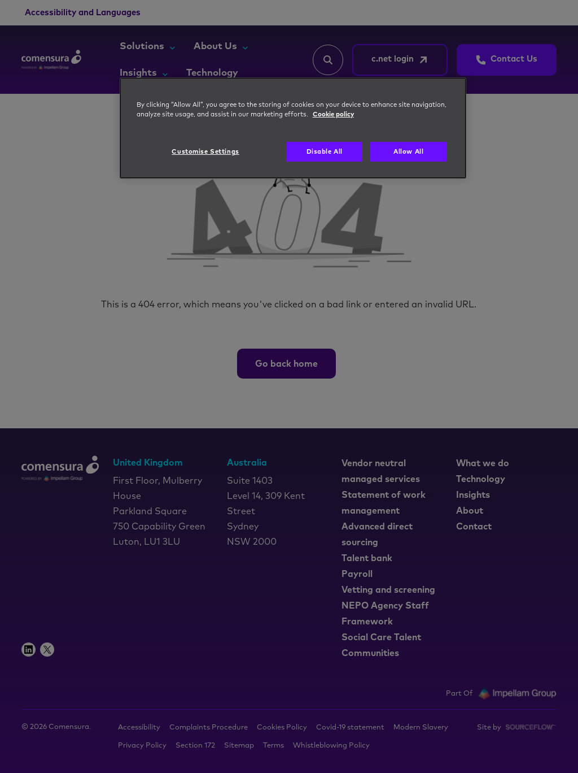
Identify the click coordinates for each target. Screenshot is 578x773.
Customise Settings (205, 152)
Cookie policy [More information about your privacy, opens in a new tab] (333, 114)
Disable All (324, 152)
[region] (293, 128)
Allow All (408, 152)
